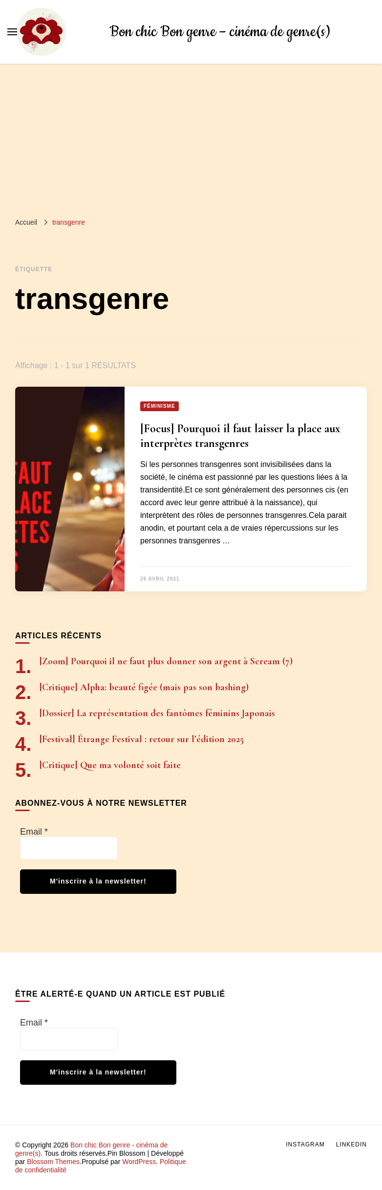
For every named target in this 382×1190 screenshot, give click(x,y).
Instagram (305, 1144)
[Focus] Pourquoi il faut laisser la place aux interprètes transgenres (240, 435)
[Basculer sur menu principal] (12, 31)
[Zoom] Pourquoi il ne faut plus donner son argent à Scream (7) (166, 661)
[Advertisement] (191, 137)
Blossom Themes (53, 1162)
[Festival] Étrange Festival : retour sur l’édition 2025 (142, 739)
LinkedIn (351, 1144)
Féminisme (159, 406)
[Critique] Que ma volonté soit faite (110, 765)
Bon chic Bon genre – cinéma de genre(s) (219, 32)
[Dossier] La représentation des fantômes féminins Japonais (157, 713)
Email (34, 832)
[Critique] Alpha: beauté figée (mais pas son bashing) (144, 687)
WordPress (139, 1162)
